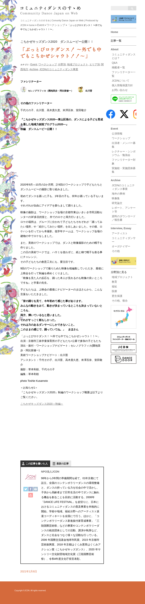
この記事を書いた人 (37, 463)
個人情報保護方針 (122, 85)
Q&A (114, 62)
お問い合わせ (120, 90)
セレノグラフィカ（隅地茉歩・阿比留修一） (50, 90)
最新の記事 (62, 463)
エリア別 (94, 64)
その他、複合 (120, 300)
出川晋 (88, 90)
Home (114, 32)
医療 (114, 291)
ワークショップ (121, 138)
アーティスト (120, 233)
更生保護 (117, 295)
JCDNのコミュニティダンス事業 (58, 69)
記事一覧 (116, 40)
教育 (114, 281)
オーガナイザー (121, 246)
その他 (116, 251)
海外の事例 (118, 193)
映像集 (116, 198)
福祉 (114, 286)
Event (114, 128)
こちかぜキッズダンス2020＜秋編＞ (41, 403)
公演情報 (117, 133)
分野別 (62, 64)
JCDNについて (120, 80)
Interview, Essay (121, 228)
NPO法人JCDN (50, 471)
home (32, 25)
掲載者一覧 (118, 67)
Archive (115, 180)
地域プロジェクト (122, 277)
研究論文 (117, 203)
